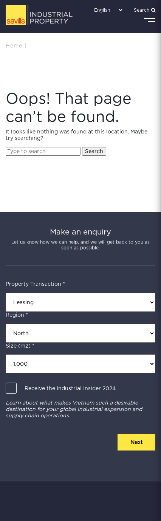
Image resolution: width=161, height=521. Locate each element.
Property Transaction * (35, 284)
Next (136, 442)
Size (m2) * (20, 346)
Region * (17, 315)
